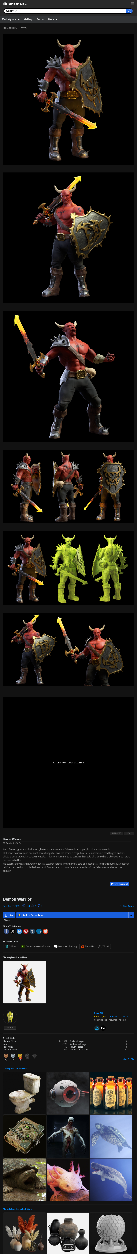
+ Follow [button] (114, 1016)
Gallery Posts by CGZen (15, 1068)
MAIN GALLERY (10, 28)
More (53, 19)
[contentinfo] (12, 11)
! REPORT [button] (129, 833)
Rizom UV (87, 946)
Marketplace (11, 19)
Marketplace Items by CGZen (17, 1209)
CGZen (98, 1013)
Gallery (28, 19)
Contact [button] (126, 1016)
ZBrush (103, 946)
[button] (132, 3)
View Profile (128, 1059)
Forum (40, 19)
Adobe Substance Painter (35, 946)
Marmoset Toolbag (65, 946)
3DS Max (11, 946)
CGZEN (24, 28)
